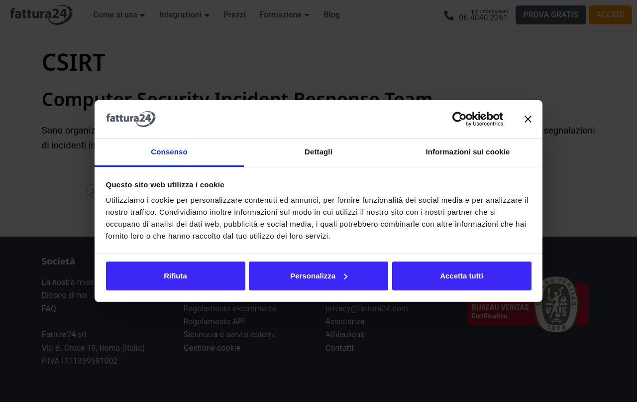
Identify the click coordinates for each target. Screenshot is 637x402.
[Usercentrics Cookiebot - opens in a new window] (459, 119)
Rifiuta (175, 275)
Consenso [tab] (169, 151)
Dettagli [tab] (318, 151)
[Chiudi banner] (528, 119)
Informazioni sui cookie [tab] (468, 151)
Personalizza (318, 275)
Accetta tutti (461, 275)
